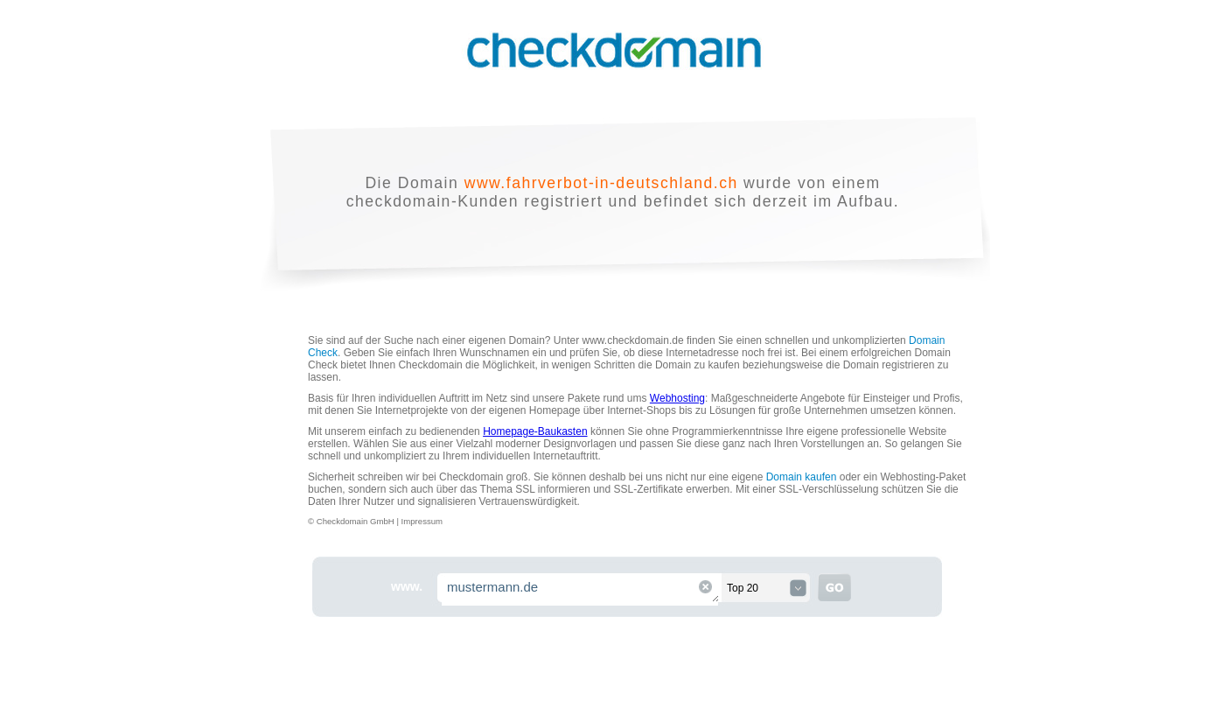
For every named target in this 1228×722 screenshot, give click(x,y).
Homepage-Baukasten (535, 431)
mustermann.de (581, 589)
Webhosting (677, 398)
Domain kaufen (801, 477)
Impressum (422, 521)
